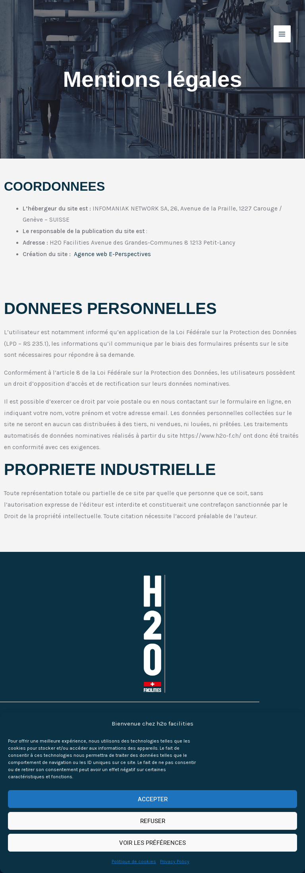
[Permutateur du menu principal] (280, 34)
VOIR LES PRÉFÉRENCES (152, 843)
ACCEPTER (153, 799)
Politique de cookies (134, 861)
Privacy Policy (174, 861)
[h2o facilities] (44, 34)
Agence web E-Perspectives (112, 254)
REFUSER (152, 821)
